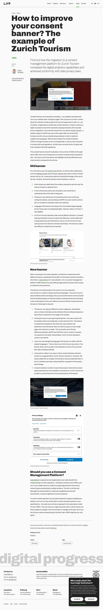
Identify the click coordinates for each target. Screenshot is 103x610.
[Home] (7, 3)
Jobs (11, 604)
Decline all (91, 599)
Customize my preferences (78, 603)
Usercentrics (43, 280)
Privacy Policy (23, 604)
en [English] (95, 3)
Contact (83, 3)
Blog (77, 3)
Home (49, 3)
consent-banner (67, 543)
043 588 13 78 (12, 577)
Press (16, 604)
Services (63, 3)
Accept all (77, 599)
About (71, 3)
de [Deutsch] (92, 3)
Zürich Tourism (76, 130)
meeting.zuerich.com (43, 174)
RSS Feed (53, 528)
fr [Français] (98, 3)
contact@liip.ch (8, 574)
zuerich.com (52, 171)
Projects (55, 3)
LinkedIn (85, 525)
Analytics (32, 535)
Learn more (43, 578)
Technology (34, 543)
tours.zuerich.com (60, 174)
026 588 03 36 (12, 579)
